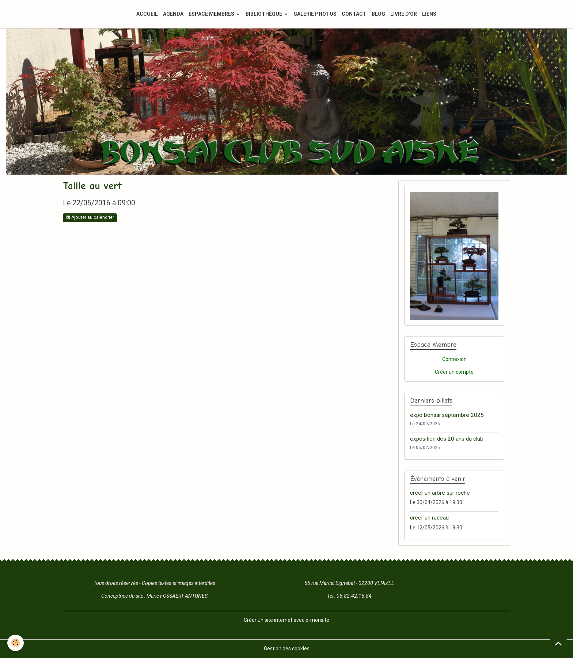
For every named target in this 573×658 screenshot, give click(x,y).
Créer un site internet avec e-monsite (286, 620)
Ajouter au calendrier (90, 217)
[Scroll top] (558, 643)
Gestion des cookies (287, 648)
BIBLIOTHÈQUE (264, 14)
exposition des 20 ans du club (446, 439)
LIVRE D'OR (403, 14)
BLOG (378, 14)
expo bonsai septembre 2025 (447, 415)
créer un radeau (429, 517)
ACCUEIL (147, 14)
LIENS (429, 14)
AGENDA (173, 14)
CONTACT (354, 14)
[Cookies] (15, 643)
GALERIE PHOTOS (315, 14)
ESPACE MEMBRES (212, 14)
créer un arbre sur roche (440, 493)
